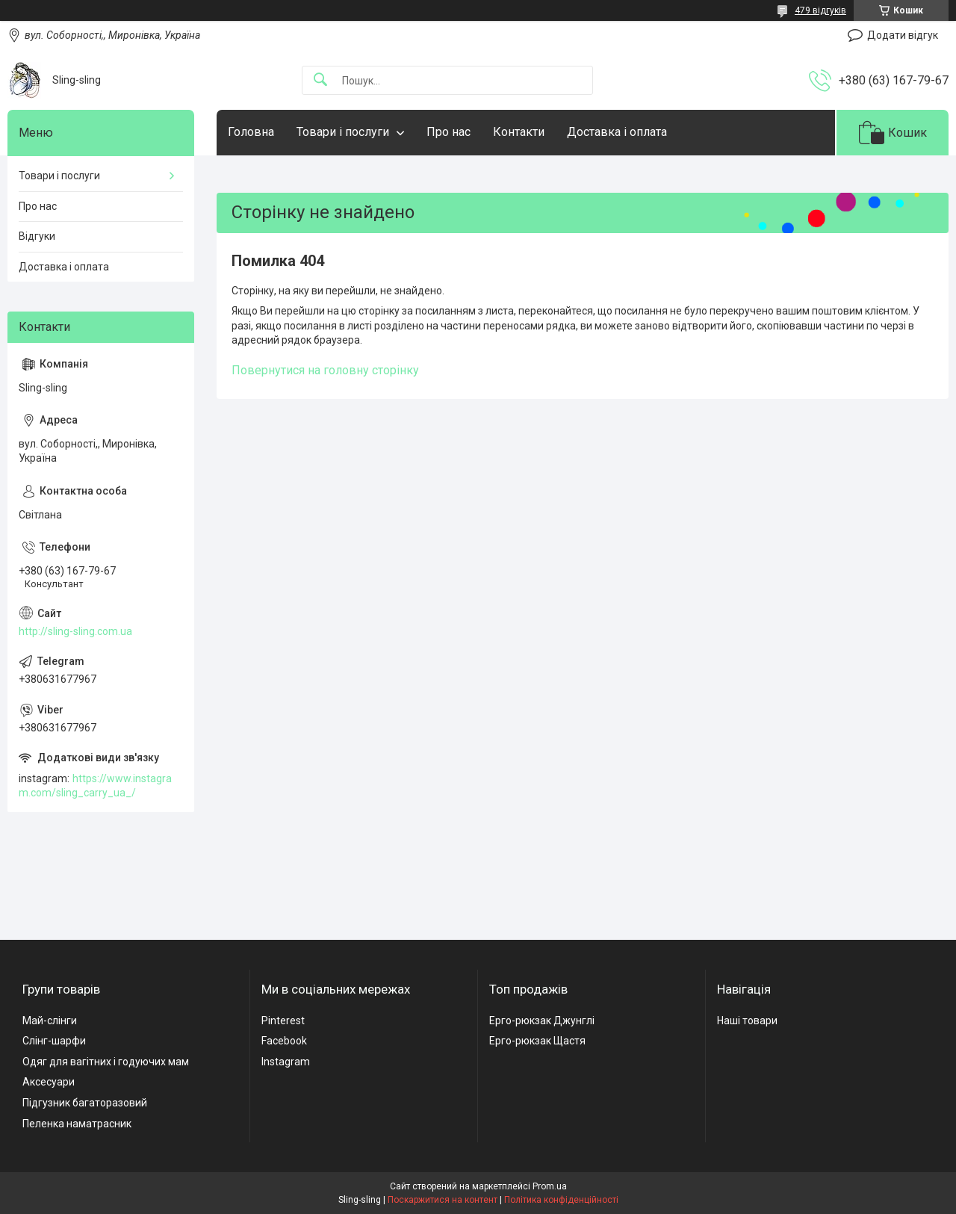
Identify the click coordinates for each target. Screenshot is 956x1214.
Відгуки (37, 236)
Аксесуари (48, 1082)
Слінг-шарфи (54, 1041)
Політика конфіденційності (561, 1200)
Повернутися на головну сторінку (325, 370)
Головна (251, 132)
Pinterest (283, 1020)
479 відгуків (820, 10)
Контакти (518, 132)
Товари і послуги (343, 132)
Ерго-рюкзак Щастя (537, 1041)
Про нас (448, 132)
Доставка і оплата (617, 132)
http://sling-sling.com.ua (75, 631)
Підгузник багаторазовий (84, 1103)
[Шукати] (320, 80)
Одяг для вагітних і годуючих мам (105, 1062)
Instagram (285, 1062)
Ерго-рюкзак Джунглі (542, 1020)
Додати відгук (902, 35)
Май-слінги (49, 1020)
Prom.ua (550, 1186)
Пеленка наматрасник (76, 1124)
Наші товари (747, 1020)
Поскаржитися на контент (442, 1200)
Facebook (284, 1041)
